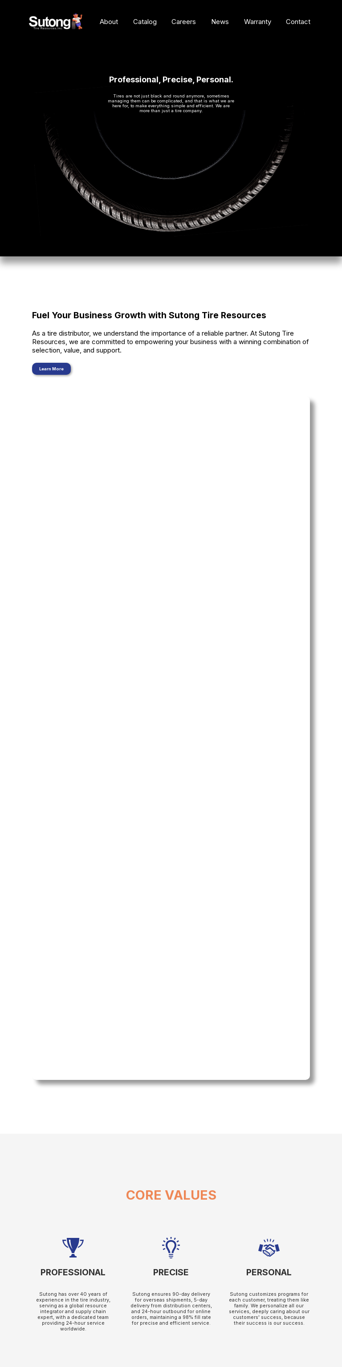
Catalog (145, 21)
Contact (298, 21)
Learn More (51, 368)
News (220, 21)
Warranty (257, 21)
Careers (183, 21)
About (109, 21)
